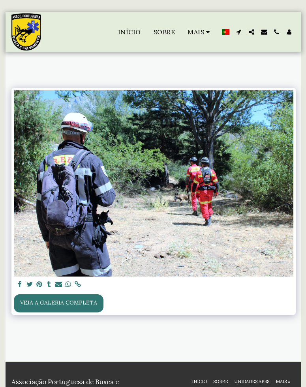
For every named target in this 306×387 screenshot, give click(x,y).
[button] (239, 32)
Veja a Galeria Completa (58, 302)
